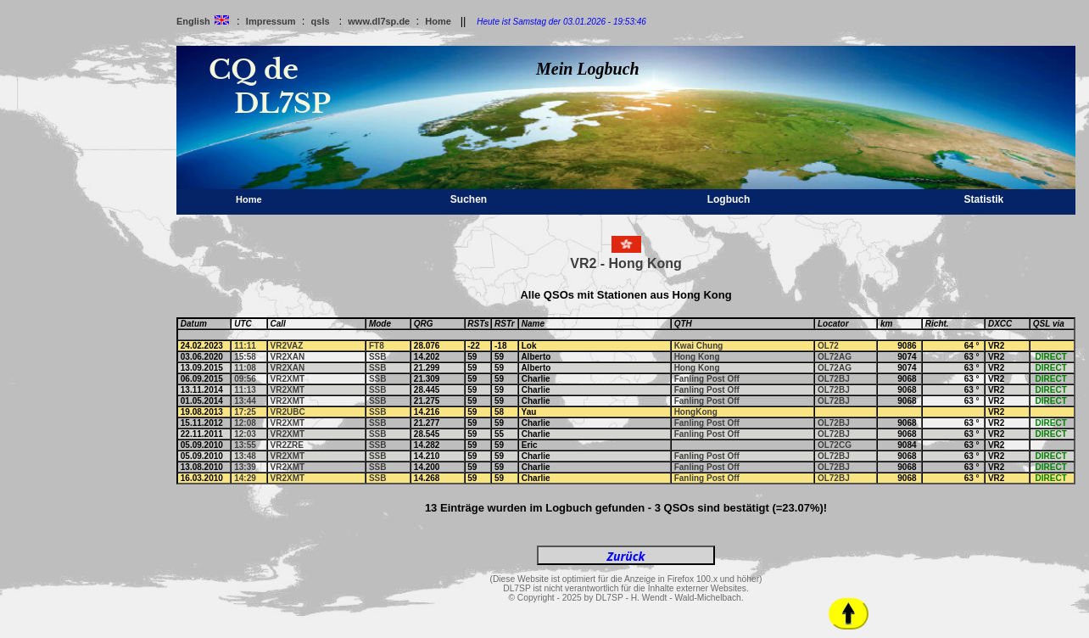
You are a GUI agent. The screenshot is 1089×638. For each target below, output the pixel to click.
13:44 (245, 401)
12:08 (245, 423)
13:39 (245, 467)
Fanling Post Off (707, 378)
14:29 (245, 478)
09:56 (245, 378)
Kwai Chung (698, 345)
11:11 (245, 345)
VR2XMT (288, 378)
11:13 (245, 390)
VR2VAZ (287, 345)
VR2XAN (288, 356)
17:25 (245, 412)
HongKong (696, 412)
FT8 (376, 345)
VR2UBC (288, 412)
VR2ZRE (287, 445)
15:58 (245, 356)
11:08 (245, 367)
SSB (378, 356)
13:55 (245, 445)
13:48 (245, 456)
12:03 (245, 434)
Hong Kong (697, 356)
